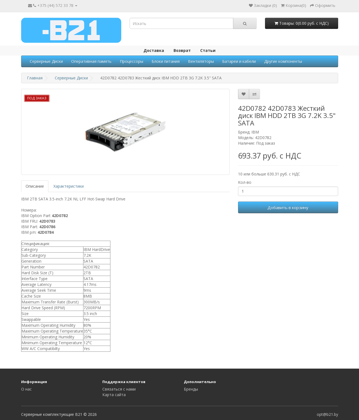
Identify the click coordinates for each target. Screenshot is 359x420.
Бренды (191, 389)
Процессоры (131, 61)
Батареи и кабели (239, 61)
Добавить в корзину (288, 207)
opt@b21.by (327, 414)
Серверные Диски (46, 61)
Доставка (153, 50)
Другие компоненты (283, 61)
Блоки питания (166, 61)
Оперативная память (91, 61)
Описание (35, 186)
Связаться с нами (119, 389)
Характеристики (68, 186)
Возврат (182, 50)
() (293, 5)
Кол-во (244, 182)
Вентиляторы (201, 61)
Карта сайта (114, 394)
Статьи (208, 50)
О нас (26, 389)
